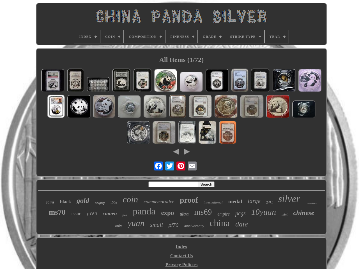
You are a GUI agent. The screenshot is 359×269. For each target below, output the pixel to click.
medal (235, 201)
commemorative (159, 201)
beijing (100, 203)
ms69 (203, 211)
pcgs (240, 213)
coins (50, 202)
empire (223, 214)
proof (189, 200)
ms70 (57, 212)
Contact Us (181, 255)
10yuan (263, 211)
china (220, 223)
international (213, 202)
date (241, 224)
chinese (303, 212)
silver (289, 198)
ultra (184, 214)
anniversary (194, 226)
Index (181, 246)
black (65, 201)
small (156, 224)
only (118, 226)
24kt (269, 202)
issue (76, 213)
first (125, 215)
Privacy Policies (181, 264)
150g (113, 202)
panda (144, 211)
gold (83, 200)
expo (167, 212)
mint (284, 214)
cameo (110, 213)
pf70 (173, 225)
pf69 (92, 214)
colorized (311, 203)
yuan (136, 223)
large (254, 200)
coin (130, 199)
